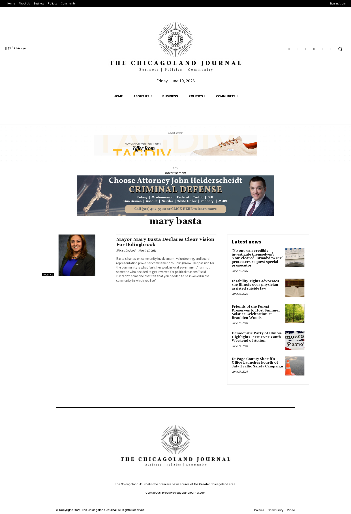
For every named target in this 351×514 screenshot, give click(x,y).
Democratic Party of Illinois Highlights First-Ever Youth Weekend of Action (257, 337)
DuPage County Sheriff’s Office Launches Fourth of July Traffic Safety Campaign (257, 363)
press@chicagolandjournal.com (183, 492)
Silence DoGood (125, 250)
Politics (48, 274)
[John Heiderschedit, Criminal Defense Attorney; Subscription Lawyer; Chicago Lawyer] (175, 214)
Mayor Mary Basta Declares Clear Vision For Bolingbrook (165, 242)
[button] (340, 48)
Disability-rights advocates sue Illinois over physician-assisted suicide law (256, 285)
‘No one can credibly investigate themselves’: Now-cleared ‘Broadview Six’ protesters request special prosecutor (257, 258)
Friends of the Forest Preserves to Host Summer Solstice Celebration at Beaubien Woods (256, 312)
